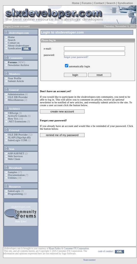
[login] (7, 26)
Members (12, 73)
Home (75, 3)
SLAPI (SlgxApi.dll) (19, 137)
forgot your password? (76, 57)
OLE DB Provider (18, 97)
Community (13, 57)
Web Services (15, 156)
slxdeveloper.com (16, 32)
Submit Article (16, 81)
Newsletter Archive (18, 65)
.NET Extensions (17, 121)
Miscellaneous (16, 99)
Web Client (14, 159)
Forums (87, 3)
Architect (12, 108)
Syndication (125, 3)
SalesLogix (14, 191)
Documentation (16, 175)
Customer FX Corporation (76, 248)
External (11, 129)
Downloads (13, 167)
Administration (16, 94)
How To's (13, 118)
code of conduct (105, 251)
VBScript (13, 113)
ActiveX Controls (17, 115)
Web (9, 148)
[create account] (20, 26)
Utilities (12, 177)
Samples (12, 172)
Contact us (13, 42)
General (11, 89)
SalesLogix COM (17, 140)
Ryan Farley (55, 248)
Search (110, 3)
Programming (15, 193)
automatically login (79, 66)
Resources (12, 186)
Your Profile (14, 78)
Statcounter (89, 259)
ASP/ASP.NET (16, 153)
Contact (99, 3)
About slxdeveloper (18, 45)
